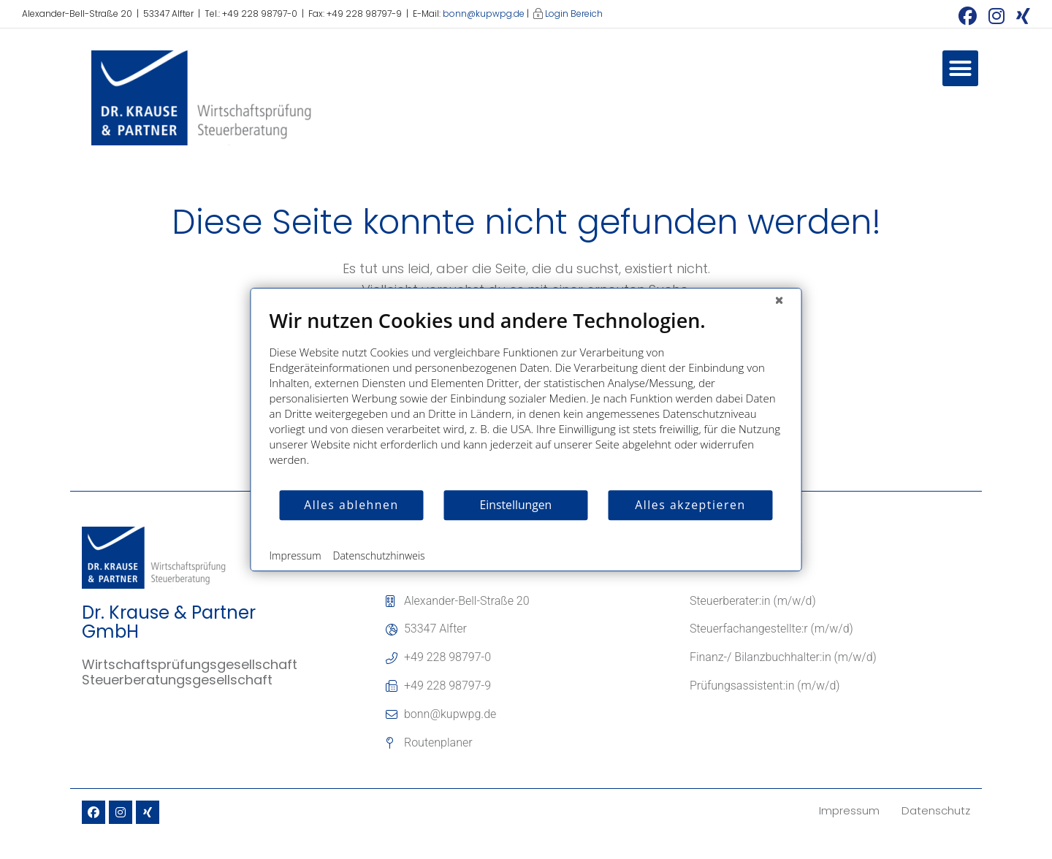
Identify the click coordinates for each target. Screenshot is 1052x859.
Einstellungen (516, 505)
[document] (526, 398)
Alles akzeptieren (690, 505)
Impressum (295, 555)
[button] (960, 68)
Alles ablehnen (351, 505)
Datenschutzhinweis (379, 555)
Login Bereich (574, 13)
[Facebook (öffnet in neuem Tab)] (968, 16)
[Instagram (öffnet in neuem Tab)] (996, 16)
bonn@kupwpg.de (484, 13)
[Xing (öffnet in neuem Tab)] (1020, 16)
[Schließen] (779, 299)
